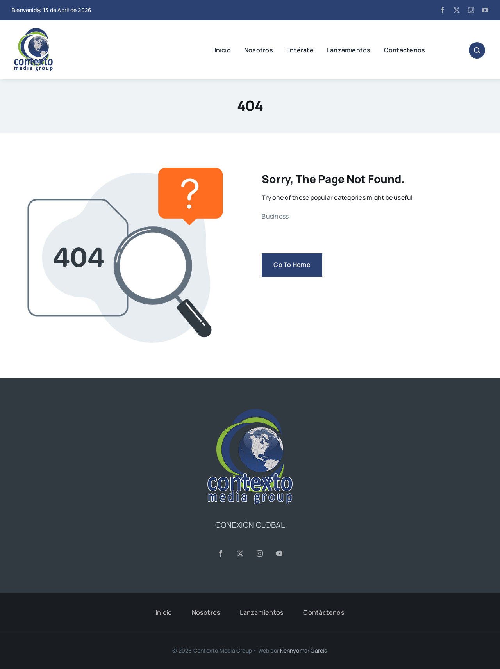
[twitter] (457, 10)
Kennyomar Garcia (303, 650)
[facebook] (442, 10)
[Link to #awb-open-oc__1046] (477, 50)
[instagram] (471, 10)
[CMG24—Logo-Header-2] (53, 31)
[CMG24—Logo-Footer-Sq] (250, 412)
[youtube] (485, 10)
